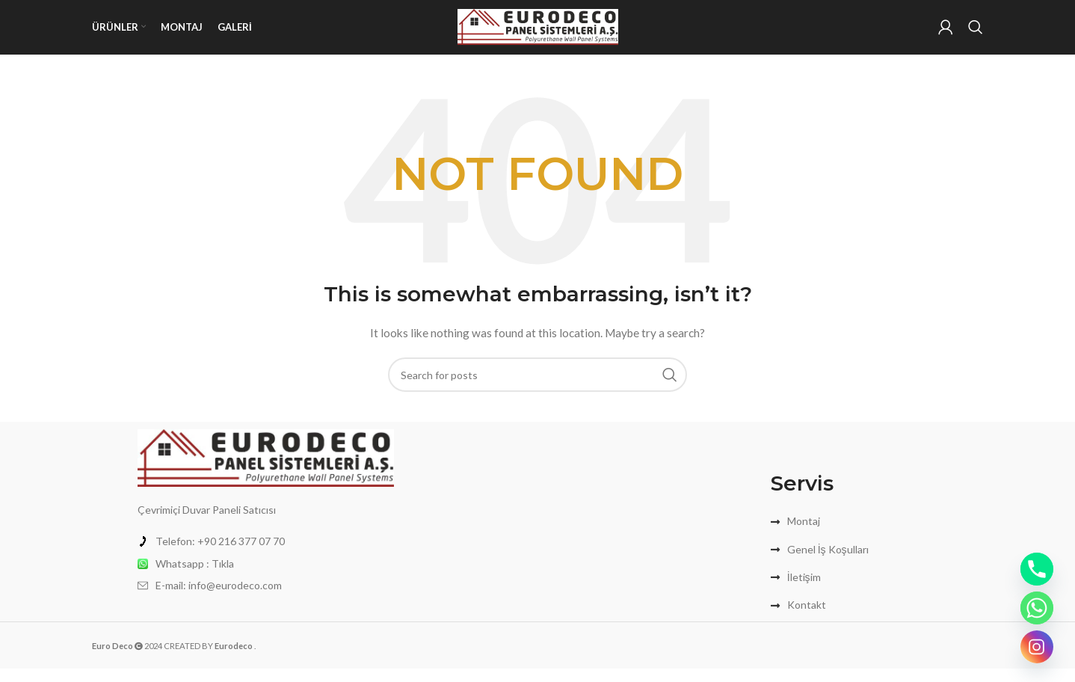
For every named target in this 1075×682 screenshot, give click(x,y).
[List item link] (266, 555)
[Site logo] (538, 32)
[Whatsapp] (1036, 608)
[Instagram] (1036, 646)
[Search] (976, 34)
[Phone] (1036, 569)
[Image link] (266, 469)
